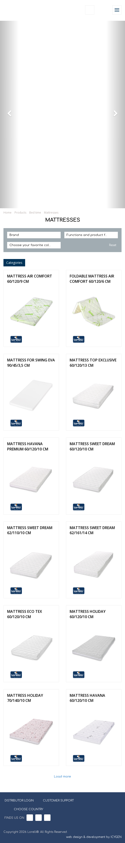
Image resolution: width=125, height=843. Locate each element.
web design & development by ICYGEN (94, 837)
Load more (62, 776)
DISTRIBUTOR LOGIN (19, 800)
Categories (14, 262)
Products (20, 212)
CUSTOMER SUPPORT (58, 800)
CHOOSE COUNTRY (26, 809)
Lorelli (14, 9)
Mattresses (51, 212)
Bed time (35, 212)
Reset (112, 245)
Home (7, 212)
